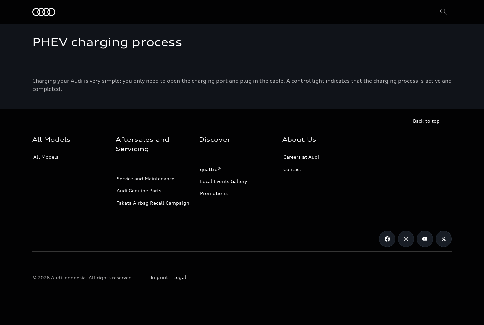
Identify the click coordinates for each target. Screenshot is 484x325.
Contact (292, 169)
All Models (45, 157)
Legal (179, 277)
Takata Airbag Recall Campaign (153, 203)
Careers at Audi (301, 157)
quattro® (210, 169)
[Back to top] (432, 121)
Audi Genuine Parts (139, 190)
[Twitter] (444, 239)
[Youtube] (425, 239)
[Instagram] (406, 239)
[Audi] (43, 12)
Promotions (214, 193)
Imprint (159, 277)
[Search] (444, 12)
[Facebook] (387, 239)
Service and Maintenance (145, 178)
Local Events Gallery (223, 181)
